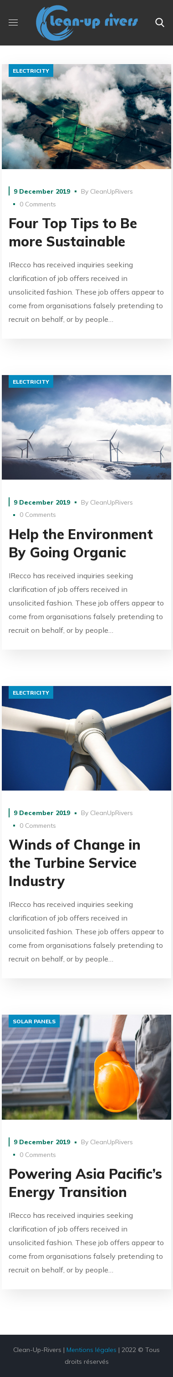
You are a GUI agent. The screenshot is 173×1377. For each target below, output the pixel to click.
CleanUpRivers (111, 191)
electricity (31, 70)
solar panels (34, 1021)
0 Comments (38, 204)
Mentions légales (91, 1350)
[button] (159, 22)
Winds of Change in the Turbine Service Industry (75, 863)
